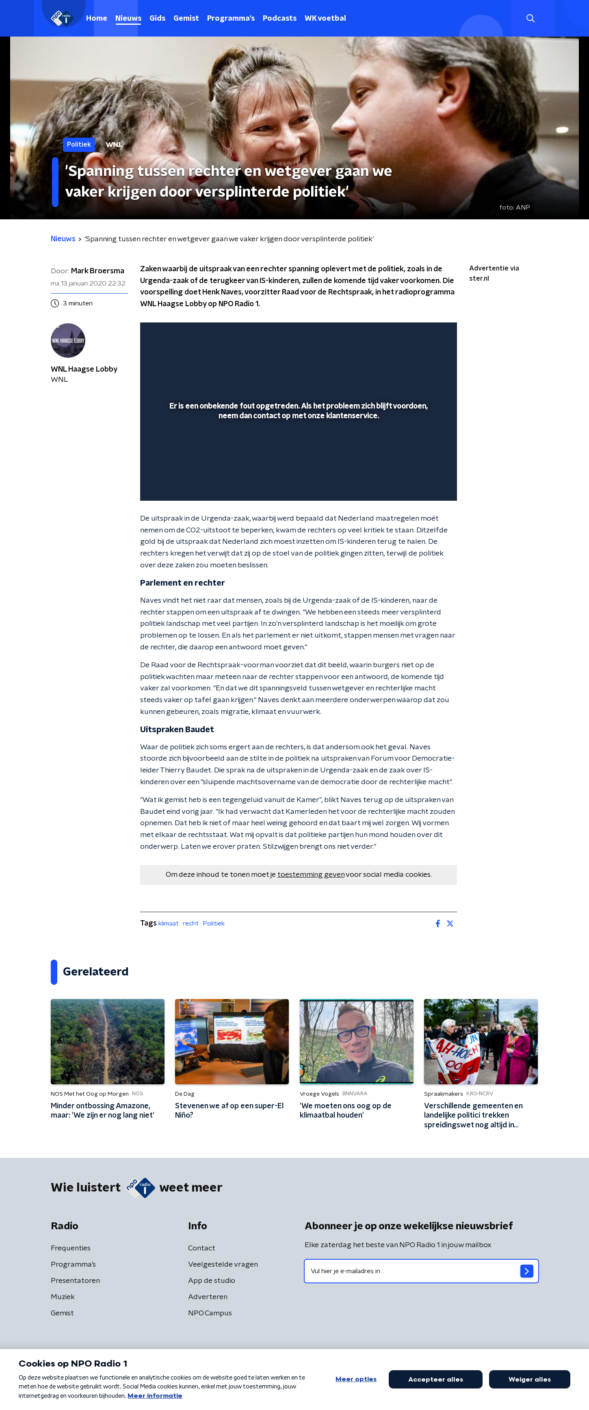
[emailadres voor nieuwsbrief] (421, 1271)
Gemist (186, 18)
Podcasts (280, 18)
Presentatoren (75, 1281)
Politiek (214, 923)
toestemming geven (310, 874)
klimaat (168, 923)
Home (96, 18)
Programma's (231, 18)
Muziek (63, 1297)
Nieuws (128, 18)
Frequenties (71, 1248)
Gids (157, 18)
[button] (530, 18)
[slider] (297, 461)
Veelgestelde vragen (223, 1264)
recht (191, 923)
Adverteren (207, 1297)
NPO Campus (210, 1313)
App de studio (211, 1281)
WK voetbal (325, 18)
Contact (201, 1248)
